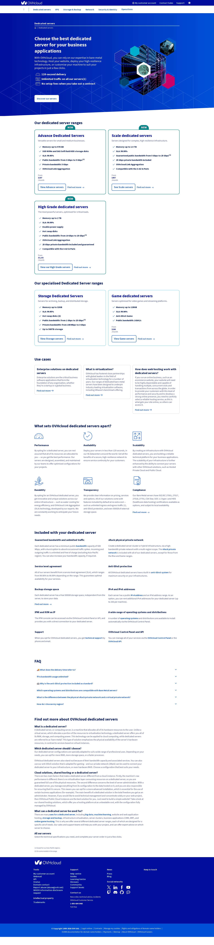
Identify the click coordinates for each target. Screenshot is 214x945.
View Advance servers (52, 187)
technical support (93, 637)
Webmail (37, 876)
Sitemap (116, 932)
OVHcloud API (114, 641)
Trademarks (39, 902)
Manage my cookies (112, 928)
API (34, 879)
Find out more (74, 187)
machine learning (102, 814)
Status (36, 881)
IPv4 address (137, 595)
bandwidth (81, 546)
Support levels (77, 887)
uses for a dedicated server (62, 814)
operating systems (129, 618)
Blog (109, 876)
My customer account (44, 873)
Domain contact (41, 884)
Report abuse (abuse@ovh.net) (48, 887)
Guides (73, 876)
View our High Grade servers (55, 267)
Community (76, 884)
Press (109, 873)
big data (89, 814)
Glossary (74, 881)
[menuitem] (144, 3)
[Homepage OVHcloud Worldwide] (35, 28)
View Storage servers (51, 338)
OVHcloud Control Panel (159, 637)
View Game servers (124, 338)
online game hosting (44, 821)
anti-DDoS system (160, 572)
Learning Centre (78, 879)
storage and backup (52, 817)
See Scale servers (123, 187)
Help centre (75, 873)
